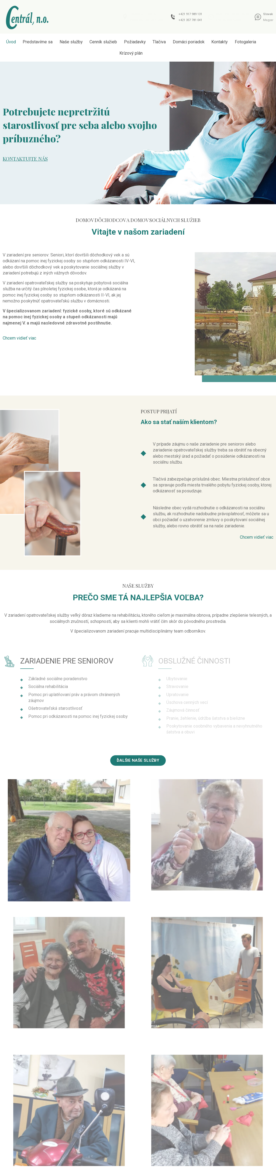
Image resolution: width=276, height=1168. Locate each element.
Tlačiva (159, 41)
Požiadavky (135, 41)
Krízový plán (131, 53)
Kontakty (219, 41)
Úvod (11, 41)
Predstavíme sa (38, 41)
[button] (19, 338)
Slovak (268, 14)
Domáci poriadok (189, 41)
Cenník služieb (103, 41)
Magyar (268, 20)
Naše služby (71, 41)
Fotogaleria (245, 41)
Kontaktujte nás (25, 158)
